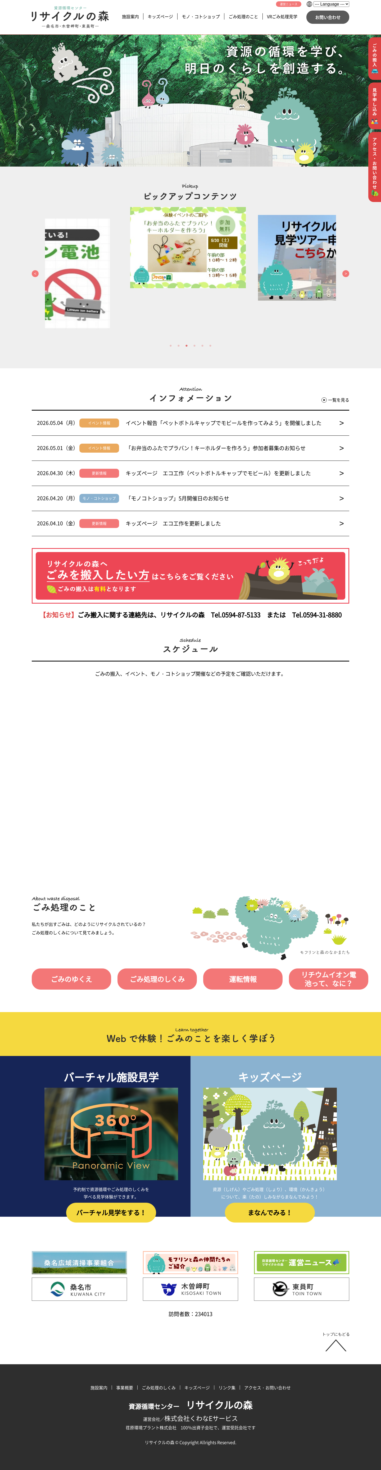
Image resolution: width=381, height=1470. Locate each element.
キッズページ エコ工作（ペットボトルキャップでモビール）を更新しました (235, 473)
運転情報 (227, 979)
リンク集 (227, 1387)
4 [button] (194, 345)
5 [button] (202, 345)
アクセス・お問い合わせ (267, 1387)
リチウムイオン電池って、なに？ (309, 979)
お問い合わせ (328, 17)
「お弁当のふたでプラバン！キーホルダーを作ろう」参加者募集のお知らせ (235, 448)
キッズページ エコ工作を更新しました (235, 523)
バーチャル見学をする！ (111, 1216)
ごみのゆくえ (68, 979)
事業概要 (124, 1387)
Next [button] (345, 273)
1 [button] (170, 345)
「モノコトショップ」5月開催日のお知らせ (235, 498)
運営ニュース (288, 4)
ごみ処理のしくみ (147, 979)
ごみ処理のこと (243, 16)
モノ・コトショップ (201, 16)
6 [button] (210, 345)
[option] (190, 247)
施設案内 (130, 16)
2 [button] (178, 345)
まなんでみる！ (270, 1216)
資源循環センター (190, 1406)
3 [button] (186, 345)
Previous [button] (35, 273)
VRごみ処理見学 (282, 16)
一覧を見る (335, 400)
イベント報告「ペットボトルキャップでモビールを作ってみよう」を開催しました (235, 423)
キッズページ (160, 16)
